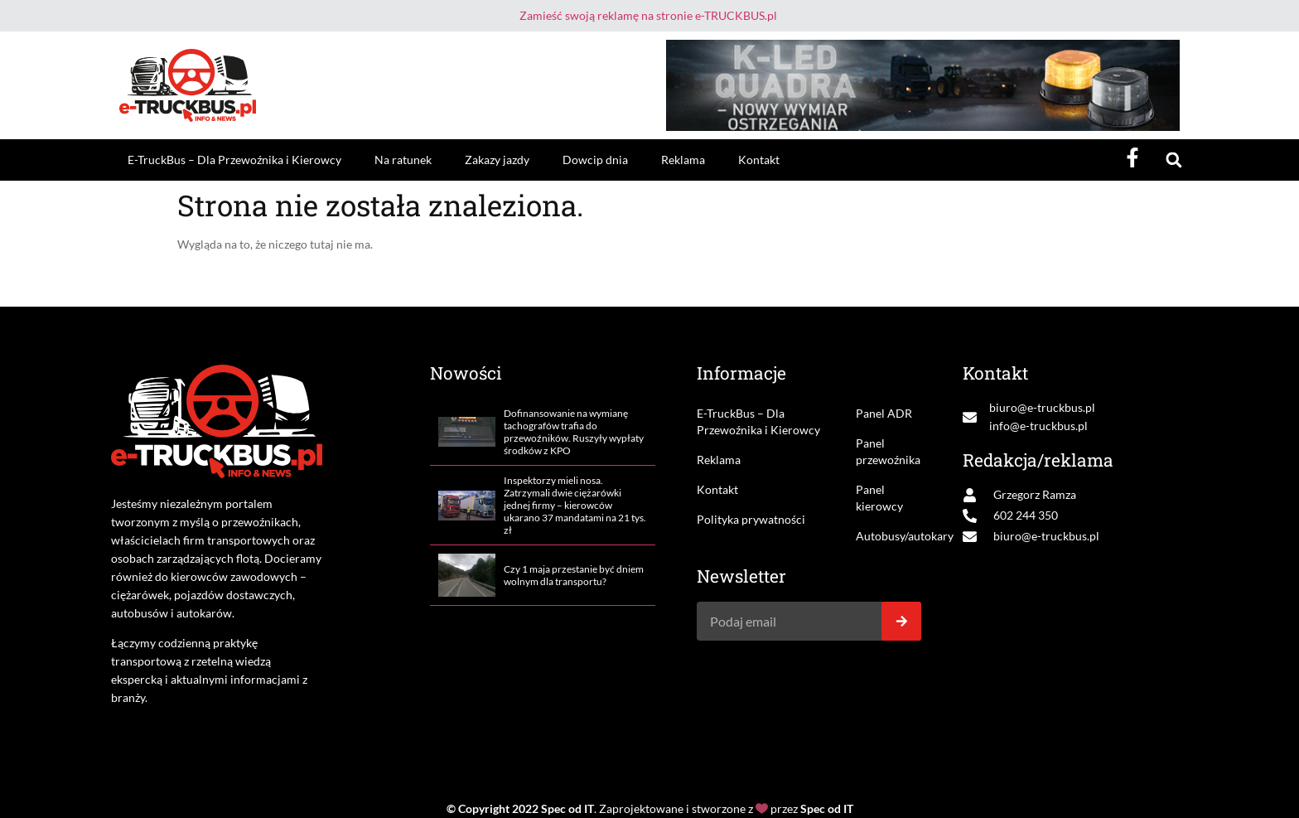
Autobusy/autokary (888, 536)
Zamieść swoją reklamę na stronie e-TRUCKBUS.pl (648, 15)
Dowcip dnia (595, 159)
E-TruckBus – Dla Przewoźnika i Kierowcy (234, 159)
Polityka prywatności (751, 519)
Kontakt (759, 159)
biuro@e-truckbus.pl (1042, 407)
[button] (1173, 160)
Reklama (683, 159)
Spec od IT (567, 808)
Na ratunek (403, 159)
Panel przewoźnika (888, 451)
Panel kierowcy (879, 497)
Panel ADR (884, 413)
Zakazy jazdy (497, 159)
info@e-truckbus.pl (1038, 426)
